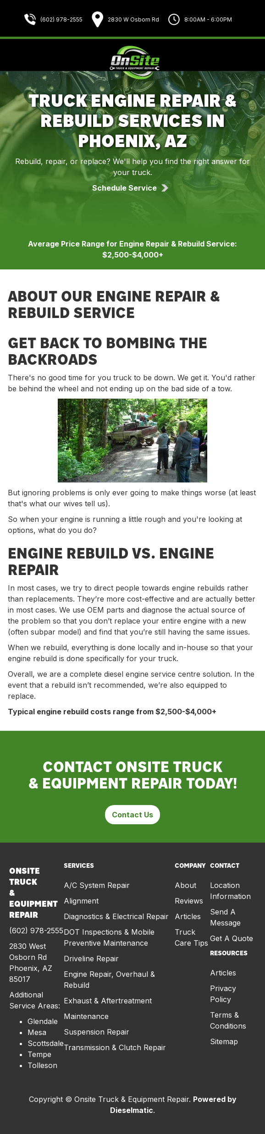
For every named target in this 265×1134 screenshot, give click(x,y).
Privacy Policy (223, 994)
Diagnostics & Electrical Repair (116, 916)
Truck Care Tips (191, 937)
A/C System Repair (97, 885)
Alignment (81, 900)
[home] (132, 63)
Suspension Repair (96, 1031)
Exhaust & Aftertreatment (108, 1000)
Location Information (230, 891)
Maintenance (86, 1016)
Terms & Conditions (228, 1020)
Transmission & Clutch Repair (115, 1047)
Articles (188, 916)
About (185, 885)
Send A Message (225, 917)
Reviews (189, 900)
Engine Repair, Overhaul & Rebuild (109, 980)
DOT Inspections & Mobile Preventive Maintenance (109, 937)
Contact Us (132, 814)
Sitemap (224, 1041)
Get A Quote (231, 938)
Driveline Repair (91, 958)
